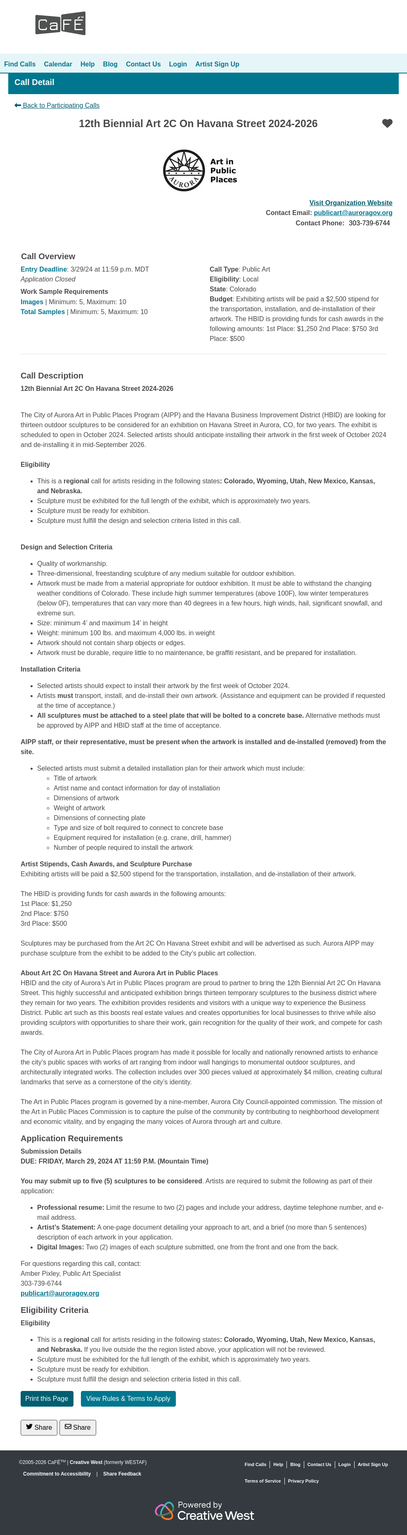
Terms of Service (263, 1480)
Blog (110, 64)
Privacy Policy (303, 1480)
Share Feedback (122, 1474)
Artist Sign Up (217, 64)
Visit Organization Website (351, 202)
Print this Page (46, 1398)
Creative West (86, 1462)
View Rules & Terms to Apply (128, 1398)
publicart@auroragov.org (353, 212)
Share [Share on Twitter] (39, 1427)
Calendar (58, 64)
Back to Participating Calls (56, 105)
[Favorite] (387, 123)
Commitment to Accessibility (57, 1474)
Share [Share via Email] (78, 1427)
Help (87, 64)
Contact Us (143, 64)
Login (178, 64)
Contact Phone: (320, 223)
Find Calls (19, 64)
